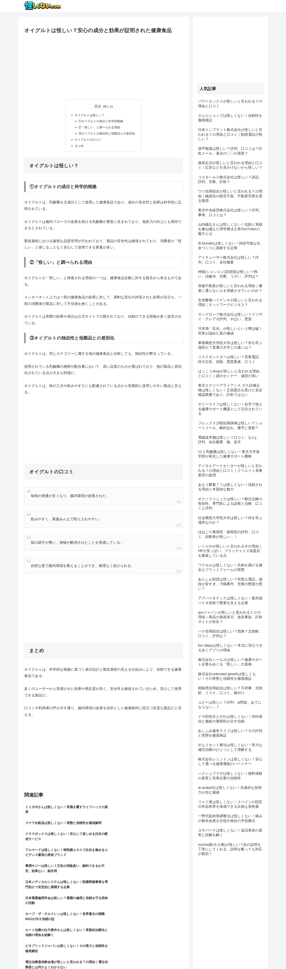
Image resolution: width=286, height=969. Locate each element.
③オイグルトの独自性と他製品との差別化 (107, 134)
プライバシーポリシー (229, 956)
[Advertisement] (103, 65)
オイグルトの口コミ (87, 141)
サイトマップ (202, 956)
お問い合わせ (255, 956)
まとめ (77, 147)
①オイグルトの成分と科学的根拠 (100, 121)
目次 (97, 106)
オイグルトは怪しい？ (89, 115)
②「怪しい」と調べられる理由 (99, 128)
